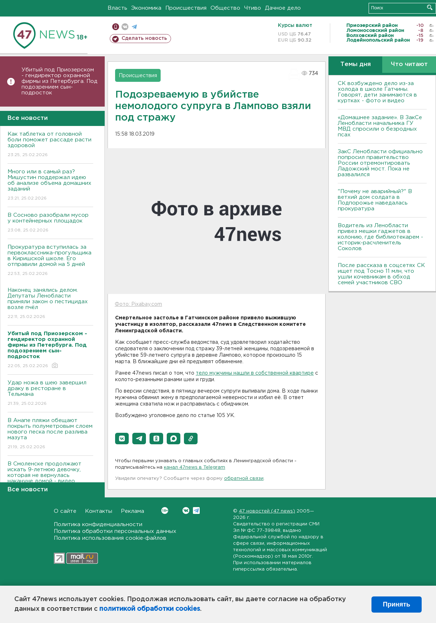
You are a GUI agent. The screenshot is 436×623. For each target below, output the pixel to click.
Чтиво (252, 8)
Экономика (146, 8)
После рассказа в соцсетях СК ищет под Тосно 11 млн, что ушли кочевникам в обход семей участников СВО (381, 274)
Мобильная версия (115, 26)
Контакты (98, 511)
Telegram (196, 510)
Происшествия (186, 8)
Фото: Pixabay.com (138, 304)
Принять (396, 604)
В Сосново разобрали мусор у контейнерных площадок (50, 223)
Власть (117, 8)
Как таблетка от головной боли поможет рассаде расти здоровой (50, 145)
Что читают (409, 64)
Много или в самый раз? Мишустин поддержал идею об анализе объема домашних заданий (50, 185)
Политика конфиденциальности (98, 524)
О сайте (65, 511)
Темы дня (355, 64)
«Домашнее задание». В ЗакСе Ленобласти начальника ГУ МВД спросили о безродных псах (380, 126)
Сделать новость (144, 38)
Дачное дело (283, 8)
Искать (429, 7)
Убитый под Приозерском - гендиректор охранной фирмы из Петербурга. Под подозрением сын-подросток (60, 81)
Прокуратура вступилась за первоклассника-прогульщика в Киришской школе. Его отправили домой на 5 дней (50, 261)
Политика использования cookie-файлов (110, 538)
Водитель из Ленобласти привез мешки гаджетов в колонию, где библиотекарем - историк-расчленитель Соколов (380, 237)
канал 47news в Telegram (194, 467)
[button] (122, 438)
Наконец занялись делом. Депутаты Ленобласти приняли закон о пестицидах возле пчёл (50, 304)
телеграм (134, 26)
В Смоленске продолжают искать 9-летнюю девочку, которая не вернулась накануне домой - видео (50, 477)
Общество (225, 8)
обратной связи (244, 479)
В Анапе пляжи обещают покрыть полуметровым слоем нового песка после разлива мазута (50, 434)
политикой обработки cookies (149, 609)
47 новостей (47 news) (267, 511)
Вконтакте (164, 510)
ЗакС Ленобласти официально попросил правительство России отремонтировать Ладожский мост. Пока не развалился (380, 163)
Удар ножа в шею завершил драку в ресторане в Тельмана (50, 393)
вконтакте (125, 26)
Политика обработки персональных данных (115, 531)
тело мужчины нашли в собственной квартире (255, 373)
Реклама (132, 511)
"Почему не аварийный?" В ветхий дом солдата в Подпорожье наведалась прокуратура (375, 200)
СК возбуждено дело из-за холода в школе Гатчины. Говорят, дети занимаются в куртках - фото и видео (377, 92)
